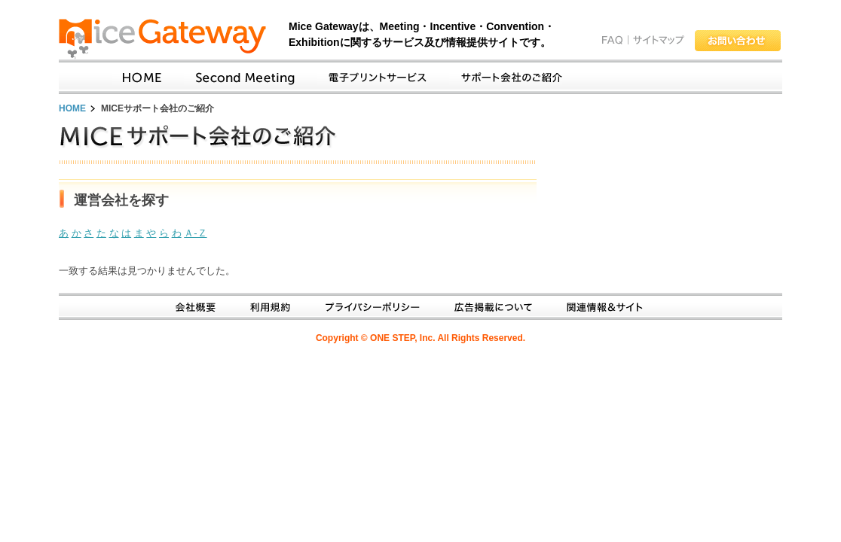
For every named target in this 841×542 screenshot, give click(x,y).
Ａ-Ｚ (195, 233)
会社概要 (190, 307)
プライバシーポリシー (366, 307)
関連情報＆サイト (599, 307)
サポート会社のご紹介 (505, 78)
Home (136, 78)
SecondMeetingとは (239, 78)
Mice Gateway (169, 39)
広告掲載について (487, 307)
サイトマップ (658, 39)
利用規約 (264, 307)
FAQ (612, 39)
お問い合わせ (738, 40)
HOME (72, 108)
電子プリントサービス (372, 78)
